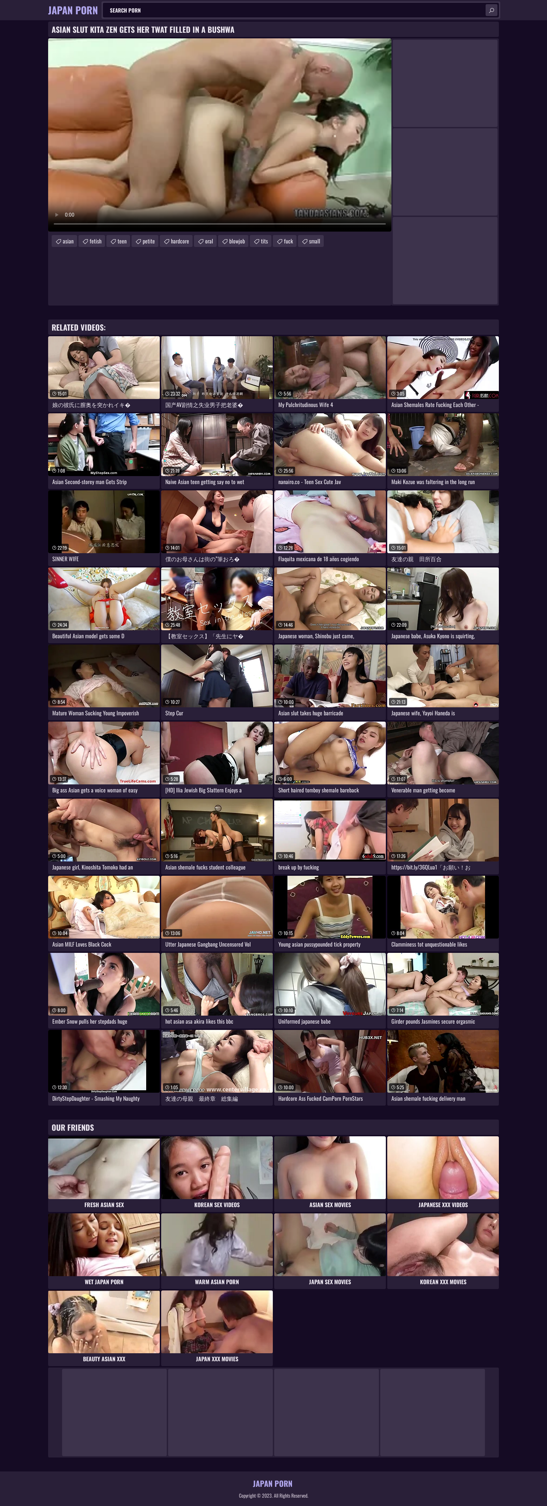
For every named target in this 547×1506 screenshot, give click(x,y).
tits (264, 241)
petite (149, 241)
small (314, 241)
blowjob (237, 241)
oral (209, 241)
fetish (96, 241)
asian (68, 241)
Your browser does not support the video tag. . (219, 135)
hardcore (180, 241)
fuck (288, 241)
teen (122, 241)
